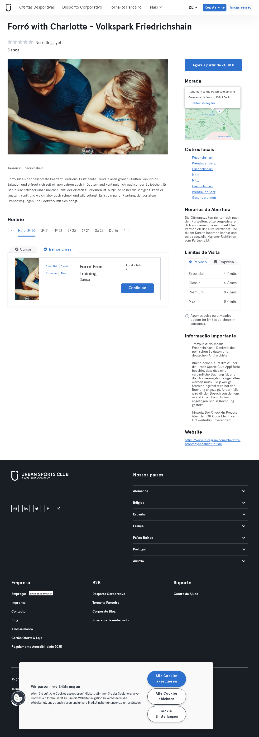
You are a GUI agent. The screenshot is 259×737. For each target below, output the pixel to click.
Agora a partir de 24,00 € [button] (213, 65)
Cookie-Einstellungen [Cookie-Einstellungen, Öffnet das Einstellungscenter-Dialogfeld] (166, 714)
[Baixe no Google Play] (62, 493)
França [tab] (189, 526)
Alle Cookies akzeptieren (166, 678)
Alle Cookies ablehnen (166, 696)
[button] (18, 697)
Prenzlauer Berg (204, 163)
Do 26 (113, 230)
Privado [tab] (198, 262)
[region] (116, 695)
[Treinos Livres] (57, 249)
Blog (14, 620)
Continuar (137, 288)
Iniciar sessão (240, 7)
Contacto (18, 611)
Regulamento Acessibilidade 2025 (36, 646)
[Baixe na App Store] (27, 493)
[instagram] (15, 508)
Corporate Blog (103, 611)
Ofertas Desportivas (37, 7)
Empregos (18, 594)
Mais (156, 7)
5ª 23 (72, 230)
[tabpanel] (213, 287)
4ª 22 (58, 230)
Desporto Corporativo (82, 7)
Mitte (196, 175)
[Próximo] (125, 230)
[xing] (58, 508)
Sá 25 (99, 230)
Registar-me (215, 7)
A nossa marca (22, 629)
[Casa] (7, 7)
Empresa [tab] (224, 262)
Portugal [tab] (189, 549)
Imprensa (18, 602)
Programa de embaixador (111, 620)
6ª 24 (85, 230)
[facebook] (47, 508)
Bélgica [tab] (189, 503)
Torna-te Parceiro (126, 7)
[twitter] (36, 508)
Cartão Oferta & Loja (26, 638)
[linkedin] (25, 508)
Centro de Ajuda (186, 594)
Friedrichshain (202, 157)
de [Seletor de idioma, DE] (193, 7)
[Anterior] (11, 230)
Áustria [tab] (189, 561)
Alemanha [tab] (189, 491)
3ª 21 (44, 230)
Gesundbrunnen (204, 197)
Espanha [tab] (189, 514)
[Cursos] (23, 249)
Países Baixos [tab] (189, 538)
